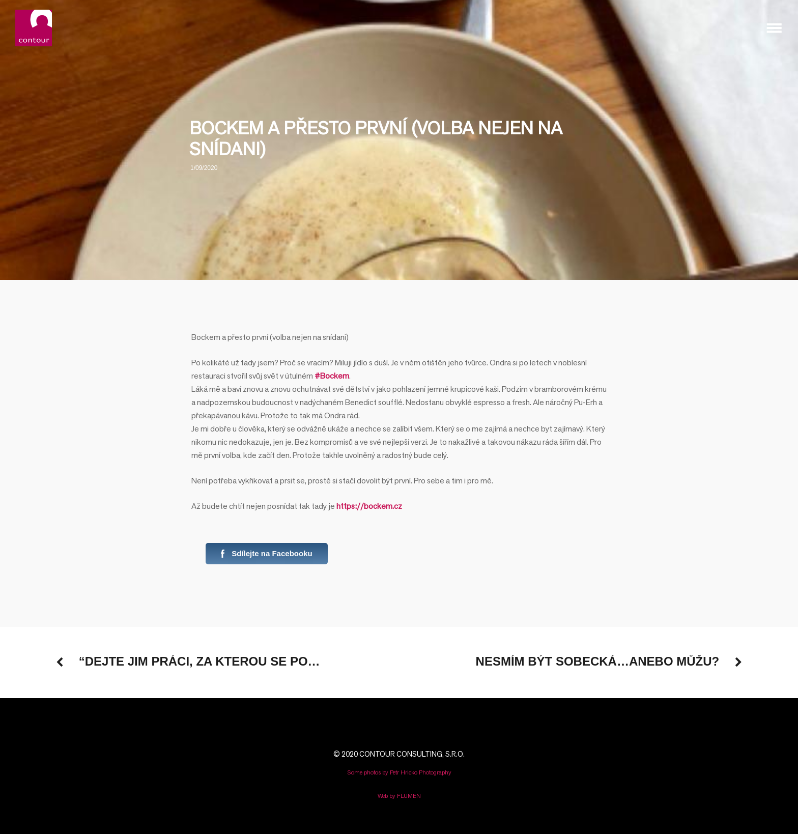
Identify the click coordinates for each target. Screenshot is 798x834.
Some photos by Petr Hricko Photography (399, 772)
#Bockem (332, 375)
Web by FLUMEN (399, 795)
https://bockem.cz (369, 506)
